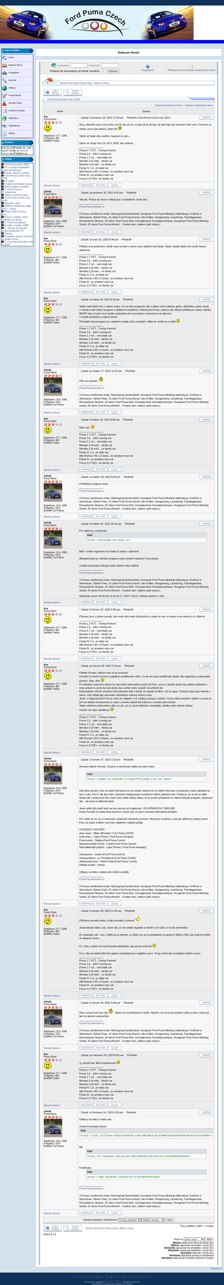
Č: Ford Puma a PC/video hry (12, 191)
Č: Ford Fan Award (15, 222)
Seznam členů (15, 103)
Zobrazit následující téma (199, 105)
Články (12, 133)
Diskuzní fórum (15, 65)
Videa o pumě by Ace (16, 195)
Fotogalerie (14, 72)
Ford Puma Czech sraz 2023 (63, 99)
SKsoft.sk (130, 1276)
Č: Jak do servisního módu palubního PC (14, 229)
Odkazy (12, 88)
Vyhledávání (14, 126)
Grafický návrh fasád (84, 1276)
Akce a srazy (101, 83)
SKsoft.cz (117, 1276)
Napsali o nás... (13, 203)
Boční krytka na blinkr (16, 186)
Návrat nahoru (52, 185)
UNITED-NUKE (113, 1281)
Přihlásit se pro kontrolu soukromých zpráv (191, 70)
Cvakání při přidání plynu (18, 183)
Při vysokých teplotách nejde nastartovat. (16, 168)
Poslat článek (15, 95)
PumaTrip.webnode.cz (91, 206)
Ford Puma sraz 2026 (16, 164)
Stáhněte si (14, 118)
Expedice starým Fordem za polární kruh (17, 237)
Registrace (148, 70)
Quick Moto (104, 1276)
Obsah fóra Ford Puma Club (76, 83)
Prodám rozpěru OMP (16, 225)
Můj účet (12, 80)
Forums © (216, 1268)
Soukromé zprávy (17, 110)
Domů (11, 57)
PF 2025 (9, 181)
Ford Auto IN (144, 1276)
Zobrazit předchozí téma (168, 105)
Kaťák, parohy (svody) (16, 172)
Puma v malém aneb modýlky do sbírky (15, 218)
